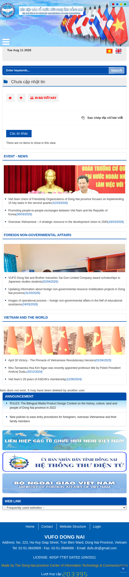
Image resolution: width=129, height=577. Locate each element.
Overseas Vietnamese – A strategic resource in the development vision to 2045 (66, 222)
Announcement (19, 396)
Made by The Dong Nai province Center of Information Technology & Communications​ (64, 565)
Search (116, 70)
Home (30, 526)
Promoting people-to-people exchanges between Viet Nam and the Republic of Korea (57, 212)
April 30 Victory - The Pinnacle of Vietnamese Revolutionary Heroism (59, 360)
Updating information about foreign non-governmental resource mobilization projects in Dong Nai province (66, 291)
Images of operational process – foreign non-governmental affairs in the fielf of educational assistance (65, 302)
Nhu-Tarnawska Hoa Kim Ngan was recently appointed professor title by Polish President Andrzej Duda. (64, 369)
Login (97, 526)
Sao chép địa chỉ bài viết (102, 117)
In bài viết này (43, 98)
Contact (47, 526)
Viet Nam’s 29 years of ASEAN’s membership (45, 379)
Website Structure (73, 526)
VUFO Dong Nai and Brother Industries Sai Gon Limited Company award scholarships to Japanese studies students (64, 279)
